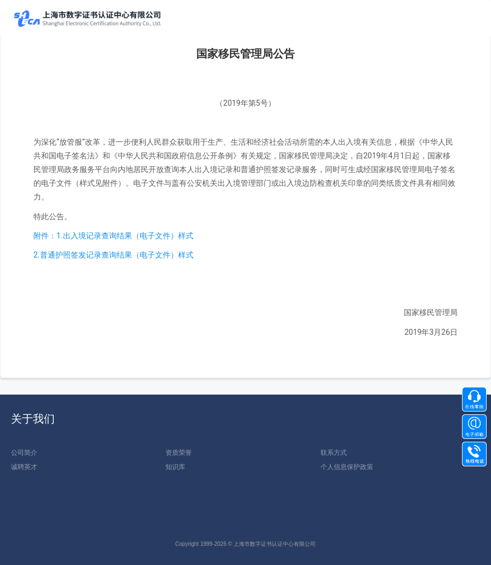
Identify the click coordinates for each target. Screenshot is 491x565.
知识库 (175, 467)
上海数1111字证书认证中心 (87, 18)
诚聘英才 (24, 467)
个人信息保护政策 (347, 467)
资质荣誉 (178, 452)
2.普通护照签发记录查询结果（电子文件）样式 (113, 254)
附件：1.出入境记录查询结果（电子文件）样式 (113, 235)
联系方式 (334, 452)
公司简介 (24, 452)
